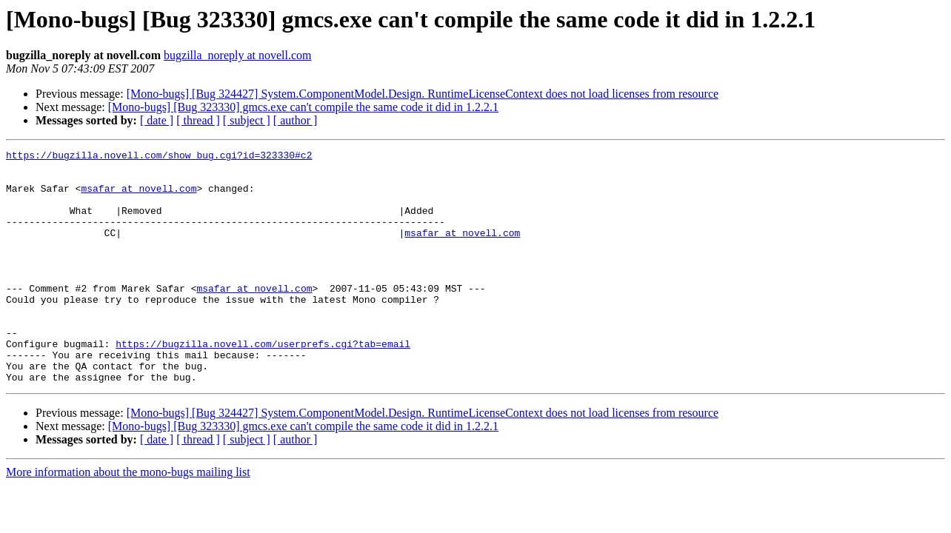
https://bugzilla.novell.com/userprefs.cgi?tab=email (263, 383)
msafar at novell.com (138, 197)
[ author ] (295, 120)
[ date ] (156, 120)
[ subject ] (246, 120)
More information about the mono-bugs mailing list (128, 518)
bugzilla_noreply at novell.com (238, 55)
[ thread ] (198, 120)
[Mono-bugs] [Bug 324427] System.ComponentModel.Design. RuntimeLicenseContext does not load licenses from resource (422, 93)
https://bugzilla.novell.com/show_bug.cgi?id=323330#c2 (159, 157)
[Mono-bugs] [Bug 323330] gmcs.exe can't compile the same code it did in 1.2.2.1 (303, 107)
